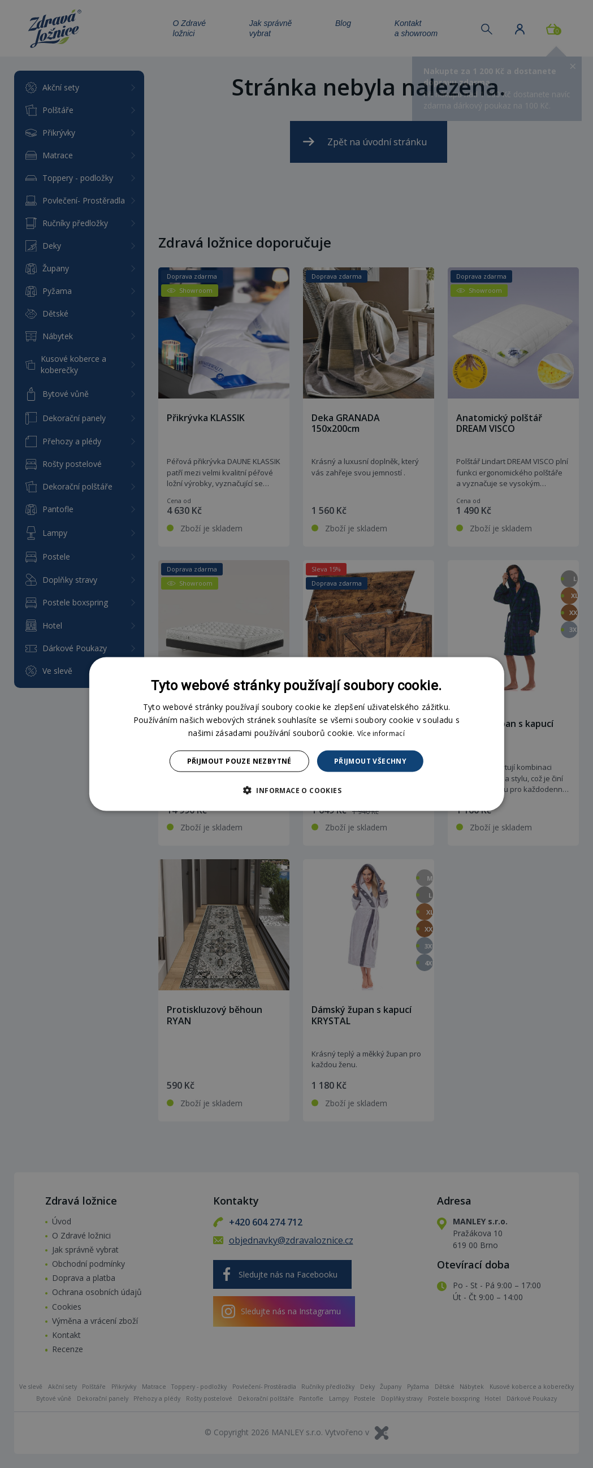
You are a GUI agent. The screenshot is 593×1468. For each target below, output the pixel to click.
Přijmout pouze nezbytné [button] (239, 761)
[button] (296, 790)
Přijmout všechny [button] (370, 761)
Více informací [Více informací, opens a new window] (381, 733)
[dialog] (296, 734)
